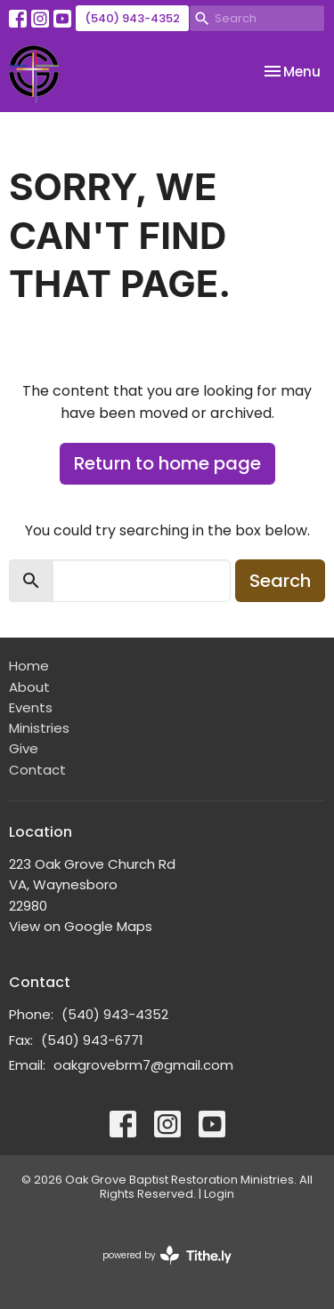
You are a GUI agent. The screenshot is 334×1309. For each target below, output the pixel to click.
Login (219, 1193)
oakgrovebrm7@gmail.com (143, 1065)
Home (29, 665)
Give (23, 748)
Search (280, 580)
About (29, 687)
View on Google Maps (80, 926)
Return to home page (167, 463)
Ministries (39, 728)
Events (31, 707)
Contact (37, 769)
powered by (167, 1255)
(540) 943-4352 (132, 18)
